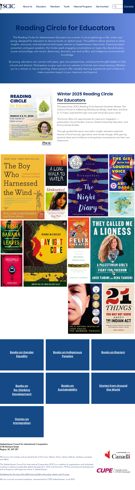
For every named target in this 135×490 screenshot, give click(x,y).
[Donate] (129, 6)
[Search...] (122, 7)
